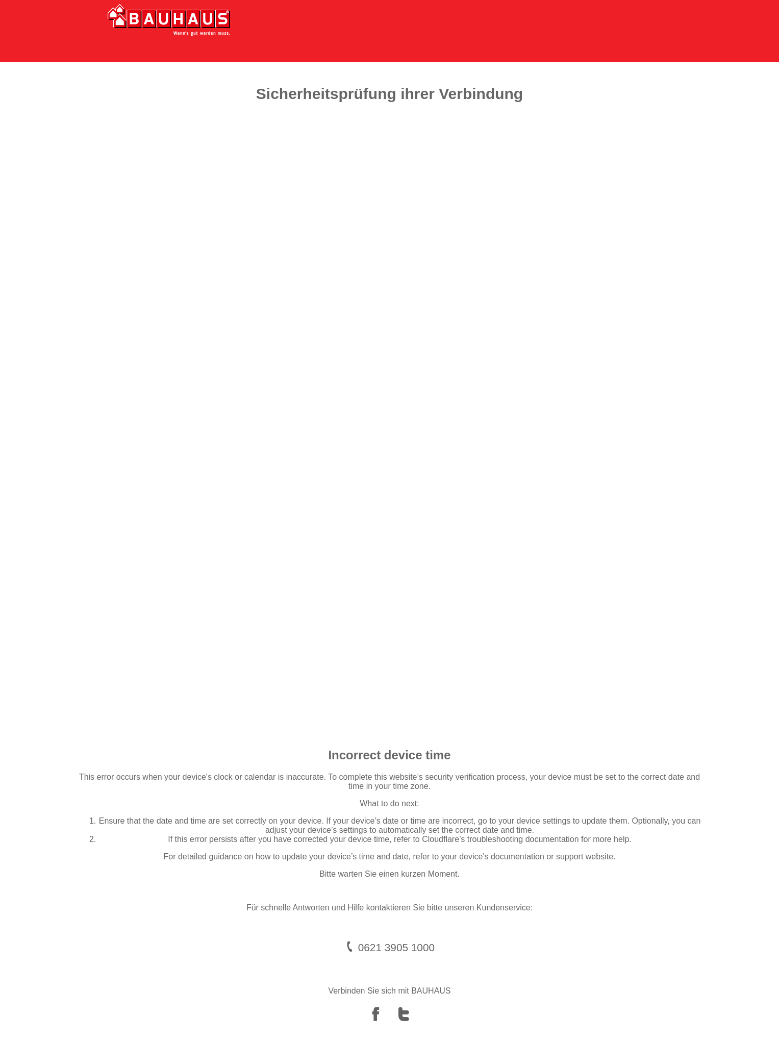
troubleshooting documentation (523, 839)
